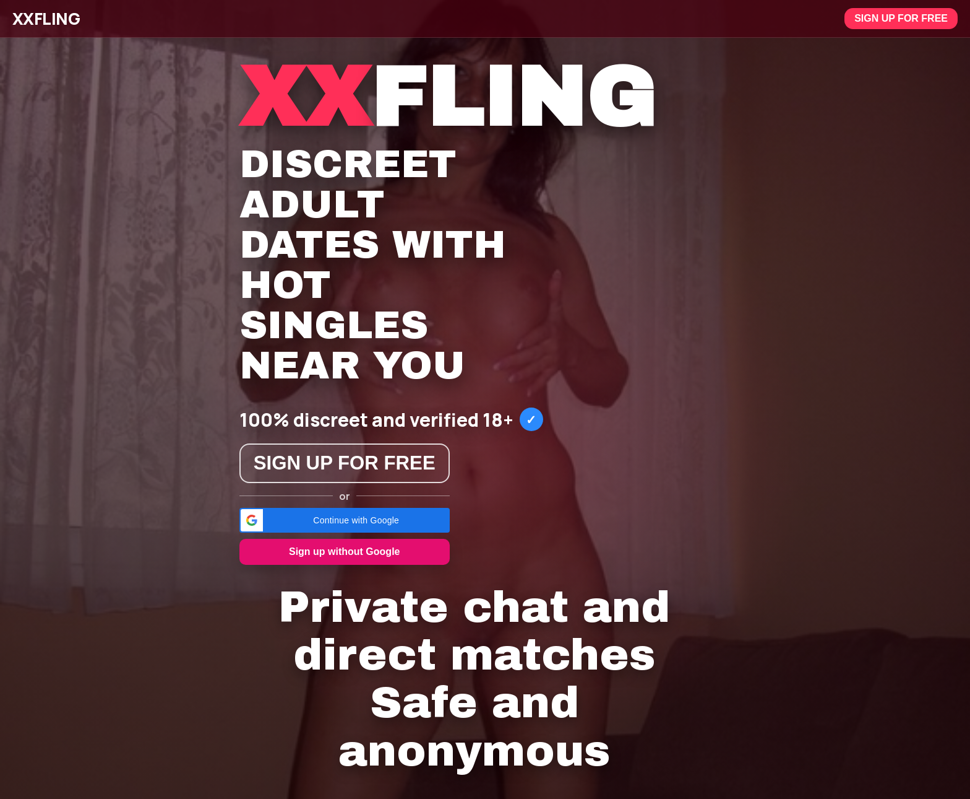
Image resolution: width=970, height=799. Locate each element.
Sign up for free (901, 18)
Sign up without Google (344, 551)
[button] (344, 520)
